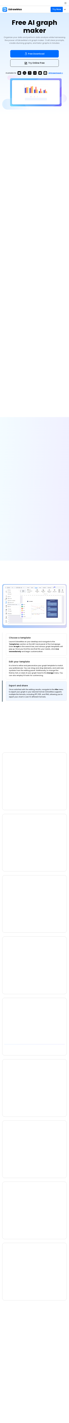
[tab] (36, 644)
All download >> (56, 73)
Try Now (56, 9)
